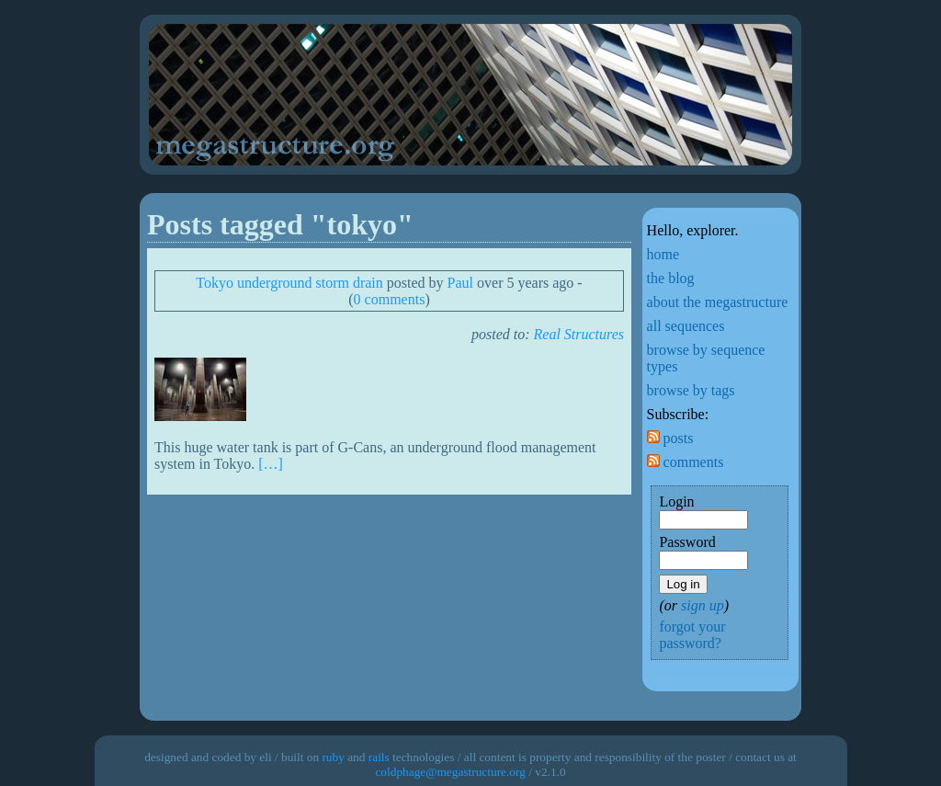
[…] (270, 464)
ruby (333, 757)
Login (676, 501)
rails (379, 757)
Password (687, 542)
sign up (702, 605)
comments (685, 462)
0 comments (389, 299)
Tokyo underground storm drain (289, 282)
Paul (460, 282)
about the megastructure (717, 302)
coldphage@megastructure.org (450, 772)
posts (670, 438)
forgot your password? (692, 635)
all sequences (686, 326)
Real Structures (579, 334)
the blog (671, 278)
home (663, 254)
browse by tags (691, 390)
